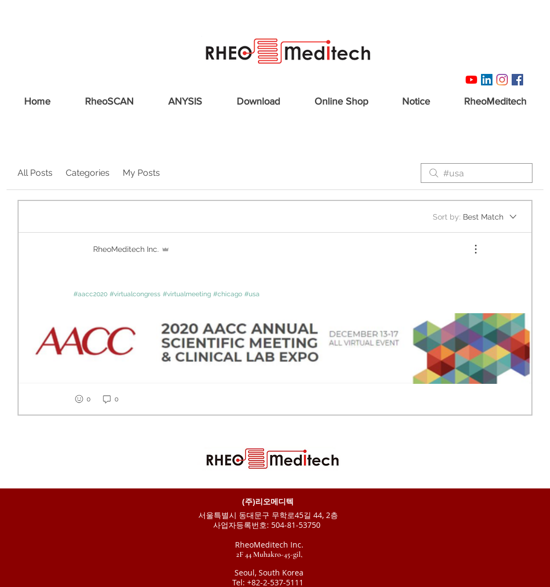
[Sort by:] (475, 216)
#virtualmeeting (187, 294)
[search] (476, 173)
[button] (109, 96)
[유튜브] (471, 79)
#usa (252, 294)
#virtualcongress (135, 294)
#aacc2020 (90, 294)
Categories (88, 173)
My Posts (141, 173)
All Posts (35, 173)
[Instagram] (502, 79)
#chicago (227, 294)
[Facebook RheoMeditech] (517, 79)
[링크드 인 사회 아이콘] (486, 79)
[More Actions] (470, 249)
